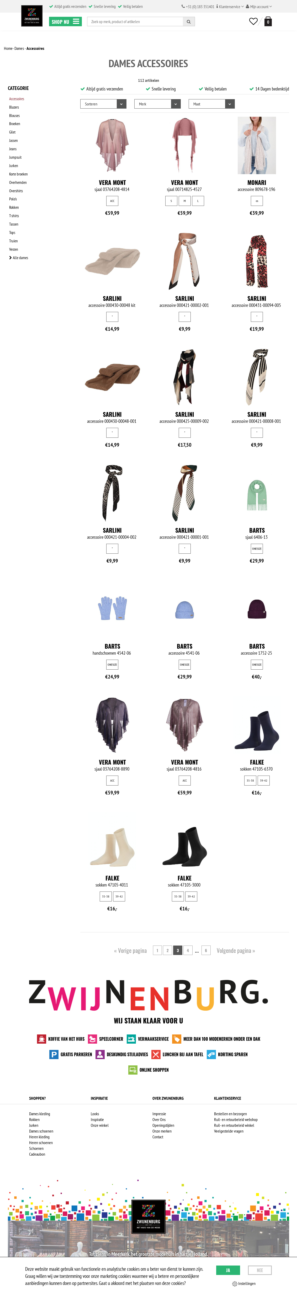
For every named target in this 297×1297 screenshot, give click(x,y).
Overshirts (15, 172)
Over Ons (159, 1119)
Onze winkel (100, 1125)
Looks (95, 1113)
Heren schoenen (41, 1142)
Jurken (12, 152)
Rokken (13, 186)
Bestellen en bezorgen (230, 1113)
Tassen (12, 200)
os (257, 201)
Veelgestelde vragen (228, 1131)
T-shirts (13, 193)
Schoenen (36, 1148)
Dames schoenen (41, 1131)
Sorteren (91, 103)
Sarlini (112, 298)
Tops (11, 207)
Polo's (12, 179)
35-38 (250, 780)
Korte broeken (18, 159)
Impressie (159, 1113)
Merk (142, 103)
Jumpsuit (14, 145)
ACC (112, 201)
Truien (12, 213)
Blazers (13, 104)
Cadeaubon (37, 1154)
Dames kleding (39, 1113)
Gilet (11, 125)
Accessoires (17, 97)
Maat (196, 103)
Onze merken (162, 1131)
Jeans (11, 138)
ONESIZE (257, 549)
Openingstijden (163, 1125)
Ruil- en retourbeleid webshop (236, 1119)
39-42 (263, 780)
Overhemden (17, 166)
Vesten (12, 220)
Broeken (14, 118)
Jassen (12, 132)
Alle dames (18, 227)
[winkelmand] (267, 21)
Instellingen (244, 1284)
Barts (257, 530)
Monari (256, 182)
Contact (157, 1136)
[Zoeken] (189, 21)
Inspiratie (97, 1119)
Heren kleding (39, 1136)
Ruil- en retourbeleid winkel (234, 1125)
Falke (257, 762)
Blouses (13, 111)
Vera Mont (112, 182)
